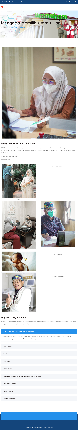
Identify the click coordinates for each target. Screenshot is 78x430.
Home (3, 27)
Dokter (45, 7)
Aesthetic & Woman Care (56, 7)
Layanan (38, 7)
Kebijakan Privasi (68, 7)
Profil (32, 7)
